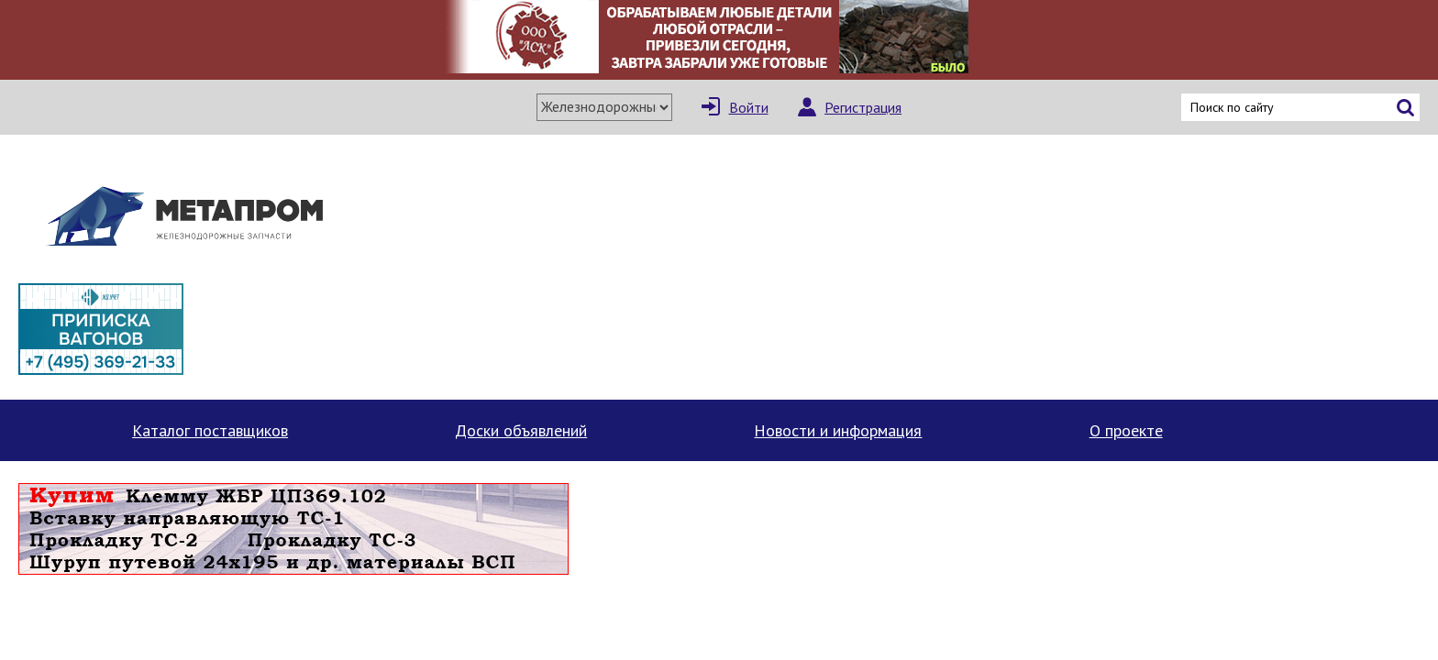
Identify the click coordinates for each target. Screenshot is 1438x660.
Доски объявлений (521, 430)
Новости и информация (838, 430)
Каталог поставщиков (210, 430)
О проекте (1126, 430)
